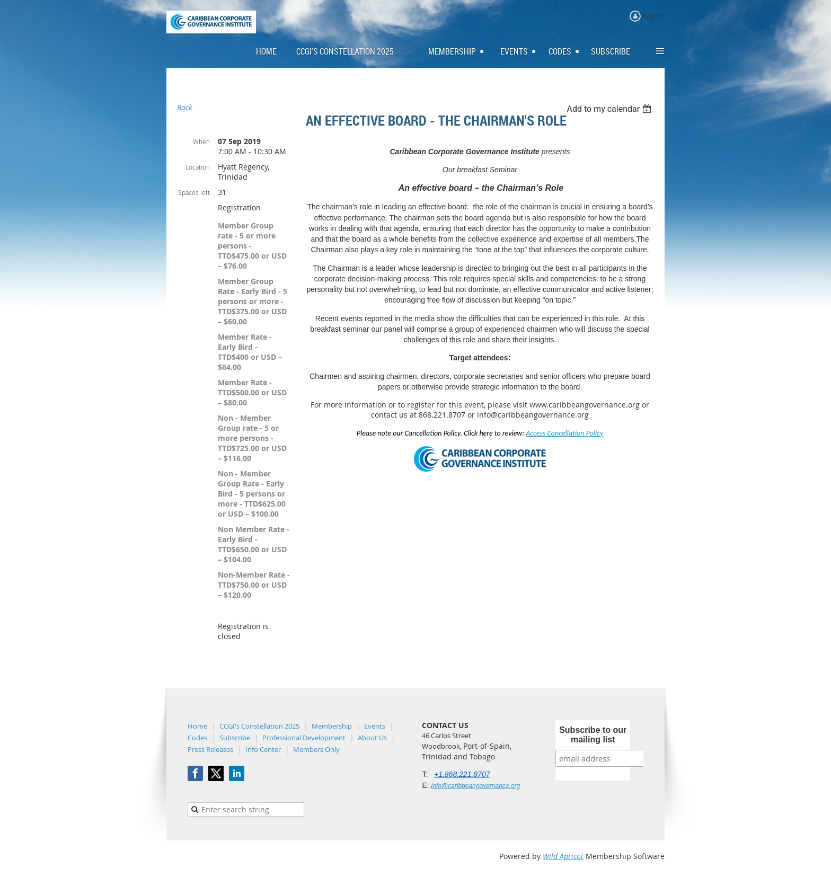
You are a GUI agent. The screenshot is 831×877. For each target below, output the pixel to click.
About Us (372, 737)
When (201, 141)
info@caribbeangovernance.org (475, 786)
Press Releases (210, 749)
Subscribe (234, 737)
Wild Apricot (563, 856)
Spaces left (194, 192)
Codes (197, 737)
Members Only (316, 749)
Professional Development (304, 737)
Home (197, 726)
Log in (654, 16)
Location (197, 167)
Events (374, 726)
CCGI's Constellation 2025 (259, 726)
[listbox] (610, 109)
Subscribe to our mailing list (592, 734)
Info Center (263, 749)
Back (184, 107)
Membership (332, 726)
